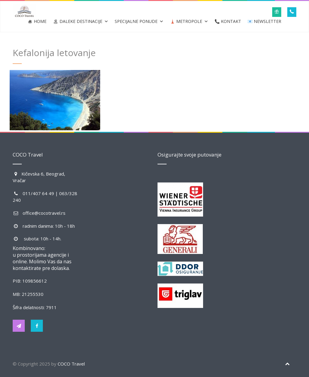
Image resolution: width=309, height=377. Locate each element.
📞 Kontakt (228, 21)
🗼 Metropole (189, 21)
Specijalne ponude (139, 21)
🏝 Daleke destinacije (80, 21)
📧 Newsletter (264, 21)
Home (40, 21)
